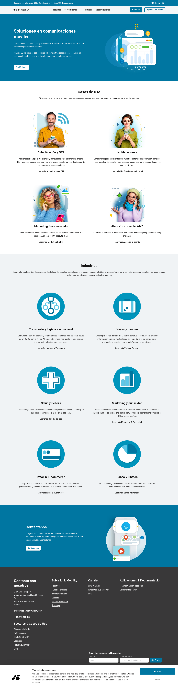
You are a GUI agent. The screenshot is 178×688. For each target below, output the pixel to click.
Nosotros (56, 586)
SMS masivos (94, 586)
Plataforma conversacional (131, 586)
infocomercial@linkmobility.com (28, 611)
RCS (90, 594)
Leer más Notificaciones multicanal (127, 171)
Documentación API (128, 590)
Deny (157, 670)
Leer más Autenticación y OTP (51, 171)
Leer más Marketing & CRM (51, 242)
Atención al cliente (22, 629)
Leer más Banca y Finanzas (127, 493)
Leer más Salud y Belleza (51, 419)
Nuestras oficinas (59, 590)
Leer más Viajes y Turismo (127, 348)
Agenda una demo (155, 10)
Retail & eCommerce (22, 645)
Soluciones (72, 10)
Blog (16, 649)
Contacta (136, 10)
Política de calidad (60, 602)
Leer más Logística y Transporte (51, 348)
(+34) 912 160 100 (22, 617)
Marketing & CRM (21, 637)
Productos (56, 10)
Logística (18, 641)
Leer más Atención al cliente (127, 242)
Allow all (157, 662)
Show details (129, 683)
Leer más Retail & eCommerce (51, 493)
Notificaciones (20, 633)
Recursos (88, 10)
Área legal (56, 605)
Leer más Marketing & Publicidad (127, 422)
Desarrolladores (103, 10)
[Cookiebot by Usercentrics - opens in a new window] (16, 683)
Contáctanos (21, 67)
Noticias (55, 598)
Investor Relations (59, 594)
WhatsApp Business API (98, 590)
